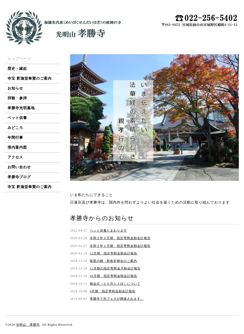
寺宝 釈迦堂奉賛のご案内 (30, 78)
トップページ (19, 59)
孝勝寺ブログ (19, 177)
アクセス (15, 157)
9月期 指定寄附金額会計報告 (112, 291)
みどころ (15, 128)
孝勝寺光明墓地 (21, 108)
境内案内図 (17, 147)
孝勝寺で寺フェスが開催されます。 (117, 299)
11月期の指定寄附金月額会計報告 (115, 268)
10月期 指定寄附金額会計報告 (113, 276)
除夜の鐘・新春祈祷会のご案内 (113, 261)
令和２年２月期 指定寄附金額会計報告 (120, 238)
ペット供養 (17, 118)
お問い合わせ (19, 167)
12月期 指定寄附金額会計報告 (113, 253)
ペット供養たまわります (108, 230)
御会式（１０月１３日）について (115, 284)
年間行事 (15, 138)
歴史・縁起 (17, 69)
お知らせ (15, 88)
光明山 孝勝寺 (28, 324)
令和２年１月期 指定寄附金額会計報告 (120, 246)
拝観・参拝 (17, 98)
